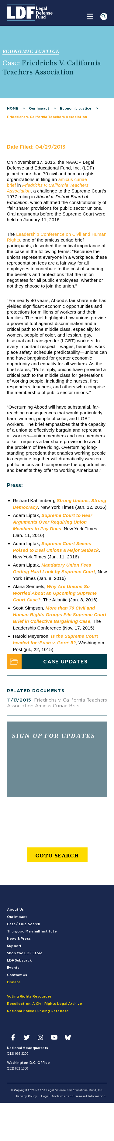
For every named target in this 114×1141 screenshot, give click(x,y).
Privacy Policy (26, 1096)
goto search (57, 855)
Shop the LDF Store (25, 953)
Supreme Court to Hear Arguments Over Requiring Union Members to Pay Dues (52, 522)
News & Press (19, 938)
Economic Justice (76, 108)
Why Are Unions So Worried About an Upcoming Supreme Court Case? (55, 593)
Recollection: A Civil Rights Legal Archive (44, 1003)
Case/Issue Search (23, 924)
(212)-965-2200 (17, 1053)
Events (13, 967)
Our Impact (39, 108)
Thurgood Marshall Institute (32, 931)
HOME (12, 108)
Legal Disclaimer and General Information (73, 1096)
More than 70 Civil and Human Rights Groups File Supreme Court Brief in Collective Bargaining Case (59, 614)
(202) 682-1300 (17, 1068)
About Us (15, 909)
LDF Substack (19, 960)
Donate (14, 982)
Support (14, 946)
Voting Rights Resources (29, 996)
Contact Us (17, 975)
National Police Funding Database (38, 1011)
